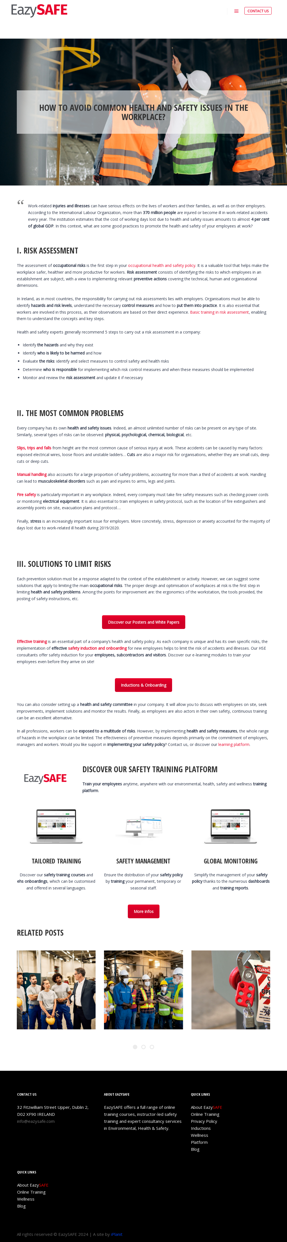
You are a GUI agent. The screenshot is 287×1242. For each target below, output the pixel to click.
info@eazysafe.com (36, 1121)
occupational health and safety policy (161, 265)
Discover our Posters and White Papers (143, 622)
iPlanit (116, 1234)
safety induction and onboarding (97, 648)
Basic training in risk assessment (219, 312)
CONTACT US (258, 11)
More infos (144, 911)
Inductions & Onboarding (143, 685)
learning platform (233, 744)
